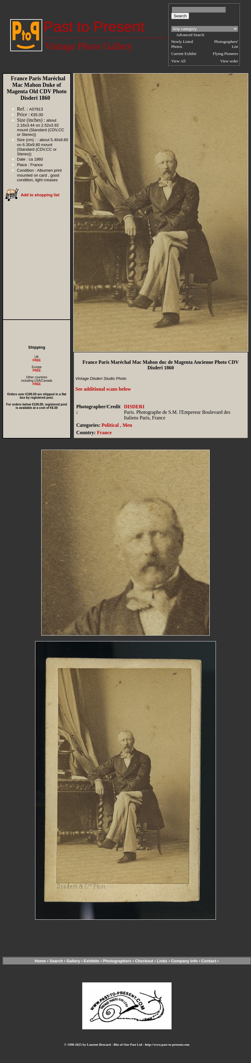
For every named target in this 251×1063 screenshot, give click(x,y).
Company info (185, 961)
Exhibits (91, 961)
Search (56, 961)
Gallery (73, 961)
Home (40, 961)
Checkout (144, 961)
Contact (208, 961)
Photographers (117, 961)
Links (162, 961)
